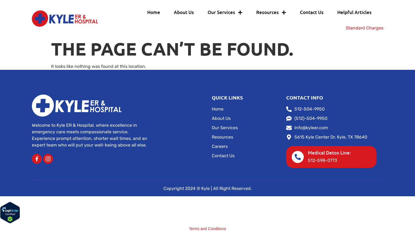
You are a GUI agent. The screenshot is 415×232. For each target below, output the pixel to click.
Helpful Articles (354, 12)
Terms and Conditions (207, 229)
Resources (271, 12)
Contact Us (312, 12)
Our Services (225, 12)
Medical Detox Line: (329, 153)
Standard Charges (364, 28)
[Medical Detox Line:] (298, 157)
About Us (184, 12)
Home (153, 12)
